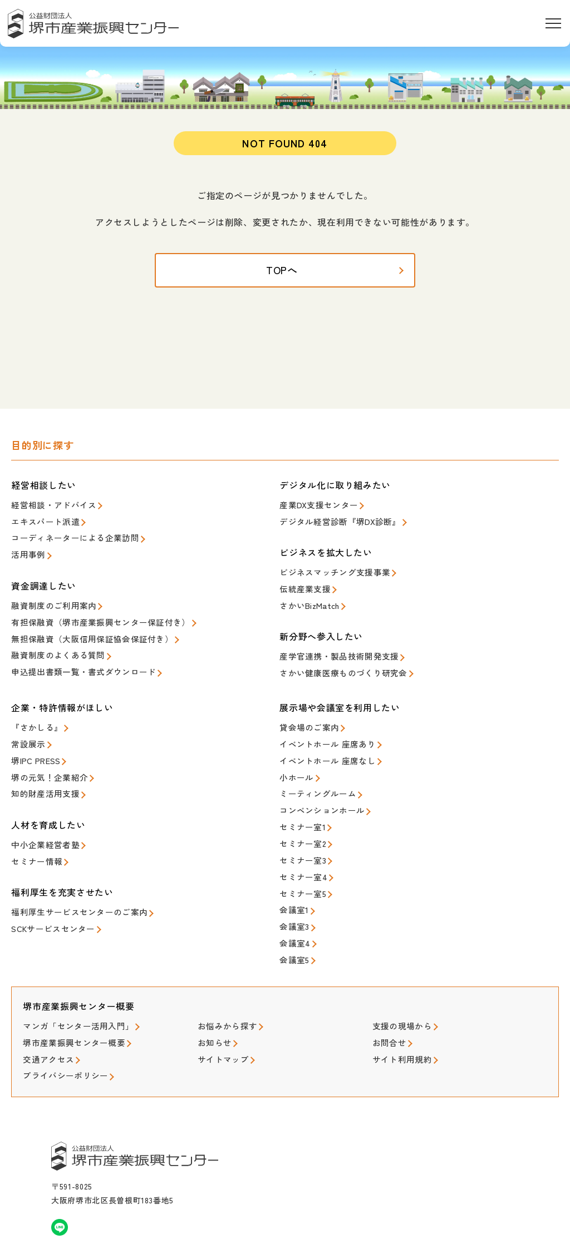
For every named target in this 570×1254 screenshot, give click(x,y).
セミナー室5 (299, 869)
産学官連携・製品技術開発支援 (331, 652)
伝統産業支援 (301, 588)
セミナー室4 (299, 854)
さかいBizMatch (305, 603)
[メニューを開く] (553, 23)
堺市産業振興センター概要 (67, 1008)
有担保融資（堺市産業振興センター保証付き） (88, 617)
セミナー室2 (299, 824)
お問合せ (387, 1008)
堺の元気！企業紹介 (44, 764)
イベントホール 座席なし (321, 749)
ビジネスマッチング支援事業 (327, 573)
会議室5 (292, 929)
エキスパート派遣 (40, 523)
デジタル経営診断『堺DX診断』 (332, 523)
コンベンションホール (316, 794)
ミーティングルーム (312, 779)
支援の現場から (398, 993)
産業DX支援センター (313, 508)
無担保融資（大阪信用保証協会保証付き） (81, 632)
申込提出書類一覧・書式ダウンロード (73, 662)
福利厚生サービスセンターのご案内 (70, 893)
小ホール (294, 764)
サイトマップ (220, 1023)
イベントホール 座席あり (321, 735)
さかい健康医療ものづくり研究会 (334, 667)
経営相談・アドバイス (48, 508)
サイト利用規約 (398, 1023)
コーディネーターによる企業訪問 (66, 538)
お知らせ (212, 1008)
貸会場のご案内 (305, 720)
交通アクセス (45, 1023)
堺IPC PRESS (32, 749)
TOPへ (285, 277)
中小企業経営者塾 (40, 829)
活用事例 (26, 553)
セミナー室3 (299, 839)
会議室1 (292, 884)
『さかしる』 (33, 720)
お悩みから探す (223, 993)
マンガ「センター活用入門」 (71, 993)
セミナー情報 (33, 843)
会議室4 (292, 914)
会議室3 (292, 899)
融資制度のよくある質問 (51, 647)
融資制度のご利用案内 (48, 603)
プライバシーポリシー (60, 1038)
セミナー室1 (299, 809)
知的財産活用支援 (40, 779)
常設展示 (26, 735)
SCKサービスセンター (48, 908)
